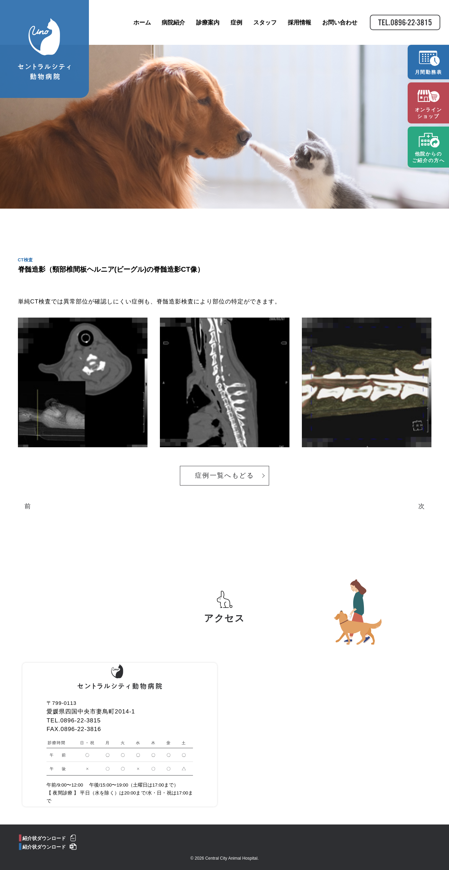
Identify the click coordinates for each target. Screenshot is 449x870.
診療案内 (207, 23)
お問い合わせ (339, 23)
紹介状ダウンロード (44, 832)
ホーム (141, 23)
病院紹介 (173, 23)
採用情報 (298, 23)
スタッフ (264, 23)
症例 (236, 23)
